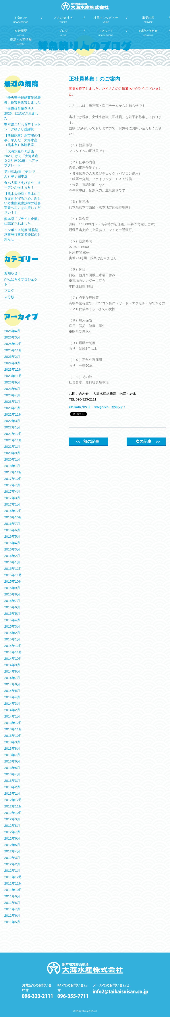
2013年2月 (12, 787)
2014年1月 (12, 716)
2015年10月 (13, 581)
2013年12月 (13, 723)
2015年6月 (12, 607)
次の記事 (147, 441)
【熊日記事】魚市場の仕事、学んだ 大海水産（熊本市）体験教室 (22, 140)
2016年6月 (12, 530)
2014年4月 (12, 697)
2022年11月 (13, 414)
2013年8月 (12, 748)
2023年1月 (12, 408)
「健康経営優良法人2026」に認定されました (21, 113)
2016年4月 (12, 543)
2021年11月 (13, 440)
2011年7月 (12, 909)
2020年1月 (12, 459)
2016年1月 (12, 562)
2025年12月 (13, 344)
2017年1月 (12, 504)
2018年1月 (12, 466)
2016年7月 (12, 523)
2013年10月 (13, 735)
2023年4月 (12, 395)
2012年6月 (12, 838)
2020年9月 (12, 453)
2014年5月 (12, 690)
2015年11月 (13, 575)
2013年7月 (12, 755)
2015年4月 (12, 620)
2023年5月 (12, 389)
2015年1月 (12, 639)
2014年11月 (13, 652)
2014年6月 (12, 684)
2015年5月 (12, 613)
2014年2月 (12, 710)
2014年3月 (12, 703)
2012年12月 (13, 800)
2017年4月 (12, 491)
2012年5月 (12, 845)
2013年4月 (12, 774)
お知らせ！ (118, 407)
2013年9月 (12, 742)
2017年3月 (12, 498)
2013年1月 (12, 793)
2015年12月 (13, 568)
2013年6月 (12, 761)
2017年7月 (12, 485)
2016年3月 (12, 549)
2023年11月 (13, 376)
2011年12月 (13, 877)
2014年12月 (13, 646)
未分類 (9, 297)
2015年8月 (12, 594)
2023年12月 (13, 369)
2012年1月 (12, 870)
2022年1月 (12, 427)
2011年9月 (12, 896)
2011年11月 (13, 883)
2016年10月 (13, 517)
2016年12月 (13, 511)
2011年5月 (12, 922)
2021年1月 (12, 446)
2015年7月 (12, 601)
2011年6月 (12, 915)
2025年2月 (12, 356)
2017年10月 (13, 478)
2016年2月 (12, 556)
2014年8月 (12, 671)
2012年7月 (12, 832)
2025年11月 (13, 350)
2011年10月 (13, 890)
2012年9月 (12, 819)
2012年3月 (12, 857)
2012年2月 (12, 864)
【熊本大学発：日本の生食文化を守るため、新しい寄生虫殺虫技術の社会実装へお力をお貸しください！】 (22, 203)
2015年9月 (12, 588)
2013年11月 (13, 729)
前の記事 (87, 441)
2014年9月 (12, 665)
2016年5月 (12, 536)
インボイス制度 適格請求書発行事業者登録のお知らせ (22, 234)
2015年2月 (12, 633)
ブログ (9, 290)
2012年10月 (13, 813)
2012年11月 (13, 806)
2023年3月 (12, 401)
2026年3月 (12, 337)
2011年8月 (12, 902)
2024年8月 (12, 363)
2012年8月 (12, 825)
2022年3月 (12, 421)
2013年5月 (12, 768)
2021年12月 (13, 434)
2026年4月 (12, 331)
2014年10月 (13, 658)
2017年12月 (13, 472)
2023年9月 (12, 382)
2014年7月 (12, 678)
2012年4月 (12, 851)
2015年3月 (12, 626)
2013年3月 (12, 780)
